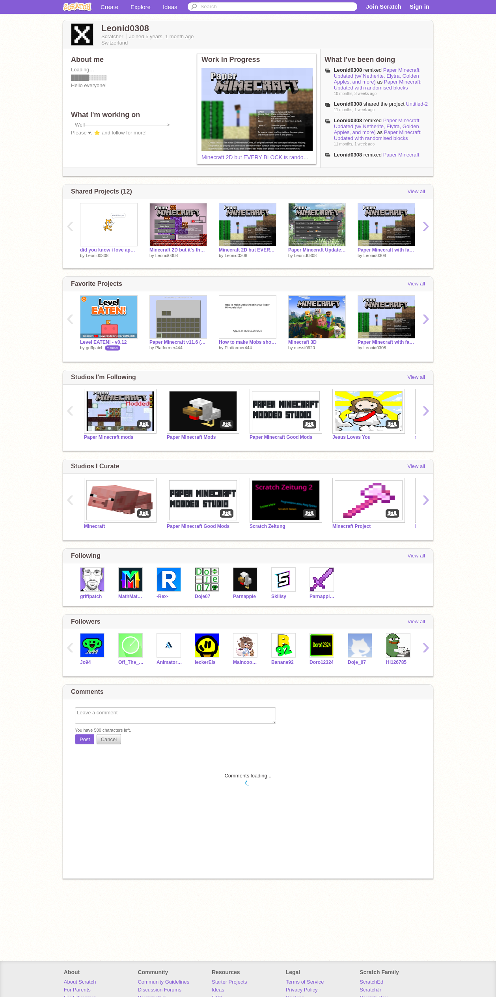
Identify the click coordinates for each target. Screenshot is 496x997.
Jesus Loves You (351, 437)
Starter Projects (229, 982)
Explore (141, 7)
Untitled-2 (417, 104)
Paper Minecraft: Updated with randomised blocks (378, 85)
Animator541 (170, 662)
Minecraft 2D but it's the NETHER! (178, 250)
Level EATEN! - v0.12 (103, 342)
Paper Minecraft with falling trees (386, 250)
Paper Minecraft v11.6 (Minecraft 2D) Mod (178, 342)
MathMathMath (131, 596)
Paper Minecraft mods (108, 437)
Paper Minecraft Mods (191, 437)
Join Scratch (383, 6)
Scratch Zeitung (267, 526)
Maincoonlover (246, 662)
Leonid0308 (97, 255)
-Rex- (162, 596)
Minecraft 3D (302, 342)
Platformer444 (169, 347)
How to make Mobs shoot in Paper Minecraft (247, 342)
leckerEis (205, 662)
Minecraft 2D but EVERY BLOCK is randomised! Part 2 (268, 157)
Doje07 (202, 596)
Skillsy (278, 596)
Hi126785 (396, 662)
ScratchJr (370, 990)
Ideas (170, 7)
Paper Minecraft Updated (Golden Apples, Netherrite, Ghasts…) (317, 250)
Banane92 (282, 662)
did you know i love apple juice (109, 250)
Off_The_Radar (131, 662)
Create (109, 7)
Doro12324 (322, 662)
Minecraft (94, 526)
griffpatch (95, 347)
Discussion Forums (159, 990)
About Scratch (80, 982)
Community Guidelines (163, 982)
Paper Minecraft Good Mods (281, 437)
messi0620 (304, 347)
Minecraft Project (351, 526)
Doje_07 (357, 662)
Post (85, 739)
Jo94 (85, 662)
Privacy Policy (302, 990)
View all (416, 191)
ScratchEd (371, 982)
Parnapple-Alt (323, 596)
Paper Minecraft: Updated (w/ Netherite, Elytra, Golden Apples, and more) (377, 76)
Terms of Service (305, 982)
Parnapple (244, 596)
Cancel (109, 739)
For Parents (77, 990)
